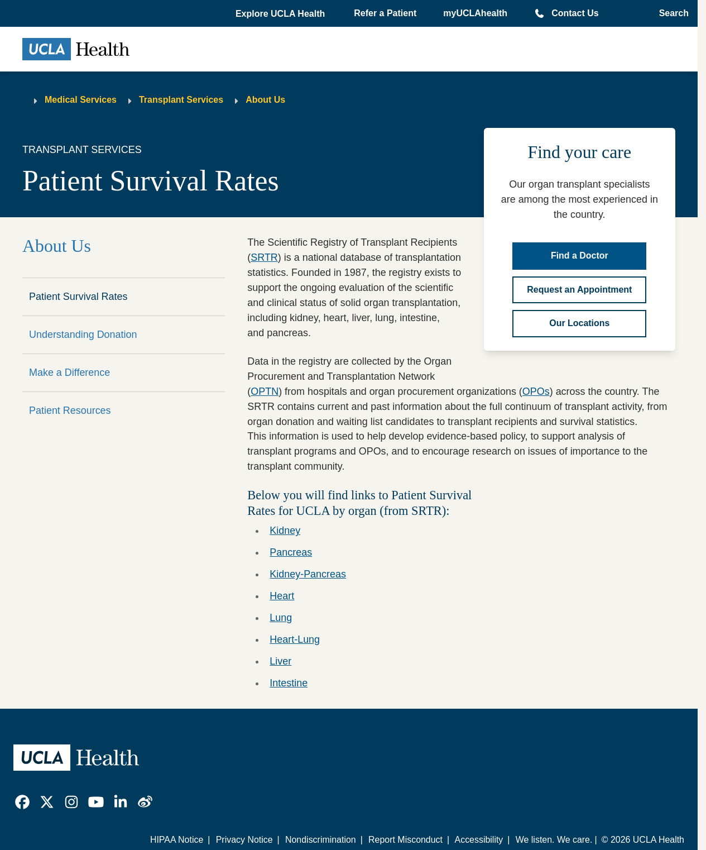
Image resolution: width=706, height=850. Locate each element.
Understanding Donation (83, 334)
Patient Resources (70, 410)
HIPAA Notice (176, 839)
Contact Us (574, 13)
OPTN (264, 391)
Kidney (285, 530)
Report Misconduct (405, 839)
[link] (22, 802)
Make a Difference (69, 372)
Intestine (289, 683)
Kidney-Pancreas (308, 574)
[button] (281, 14)
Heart (282, 595)
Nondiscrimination (320, 839)
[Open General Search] (670, 13)
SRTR (264, 257)
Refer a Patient (385, 13)
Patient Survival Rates (78, 296)
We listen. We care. (554, 839)
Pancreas (291, 552)
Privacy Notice (244, 839)
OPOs (536, 391)
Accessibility (479, 839)
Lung (281, 617)
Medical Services (81, 99)
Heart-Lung (295, 639)
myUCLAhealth (475, 13)
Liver (280, 661)
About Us (265, 99)
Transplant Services (181, 99)
